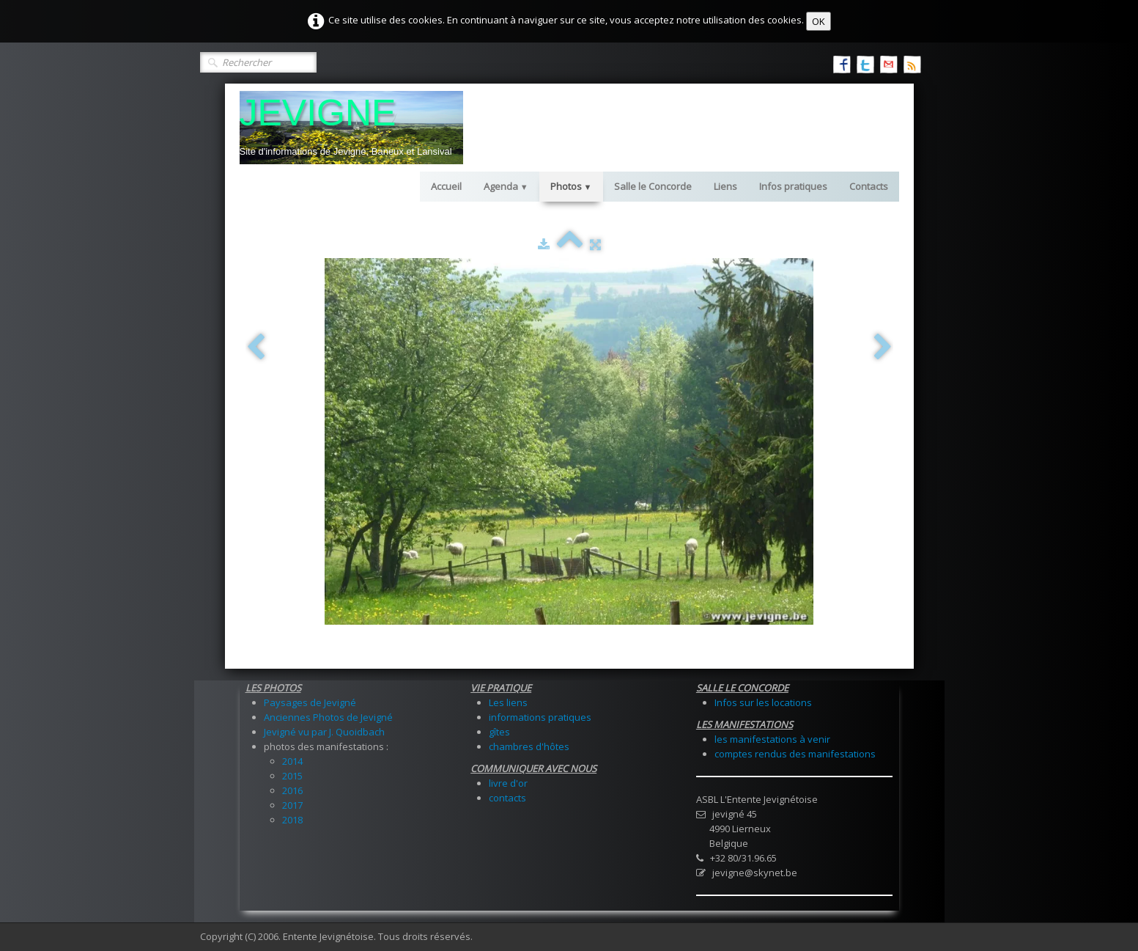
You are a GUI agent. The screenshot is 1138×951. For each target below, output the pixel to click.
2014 (292, 761)
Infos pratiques (793, 186)
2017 (292, 805)
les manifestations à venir (772, 739)
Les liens (508, 702)
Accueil (446, 186)
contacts (507, 797)
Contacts (868, 186)
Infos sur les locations (763, 702)
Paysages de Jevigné (310, 702)
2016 (292, 790)
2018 (292, 819)
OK (818, 21)
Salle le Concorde (653, 186)
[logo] (351, 127)
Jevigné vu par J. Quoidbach (324, 731)
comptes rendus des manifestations (795, 753)
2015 (292, 775)
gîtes (499, 731)
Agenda (506, 186)
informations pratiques (540, 717)
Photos (571, 186)
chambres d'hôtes (529, 746)
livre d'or (508, 783)
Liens (725, 186)
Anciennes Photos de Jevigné (328, 717)
